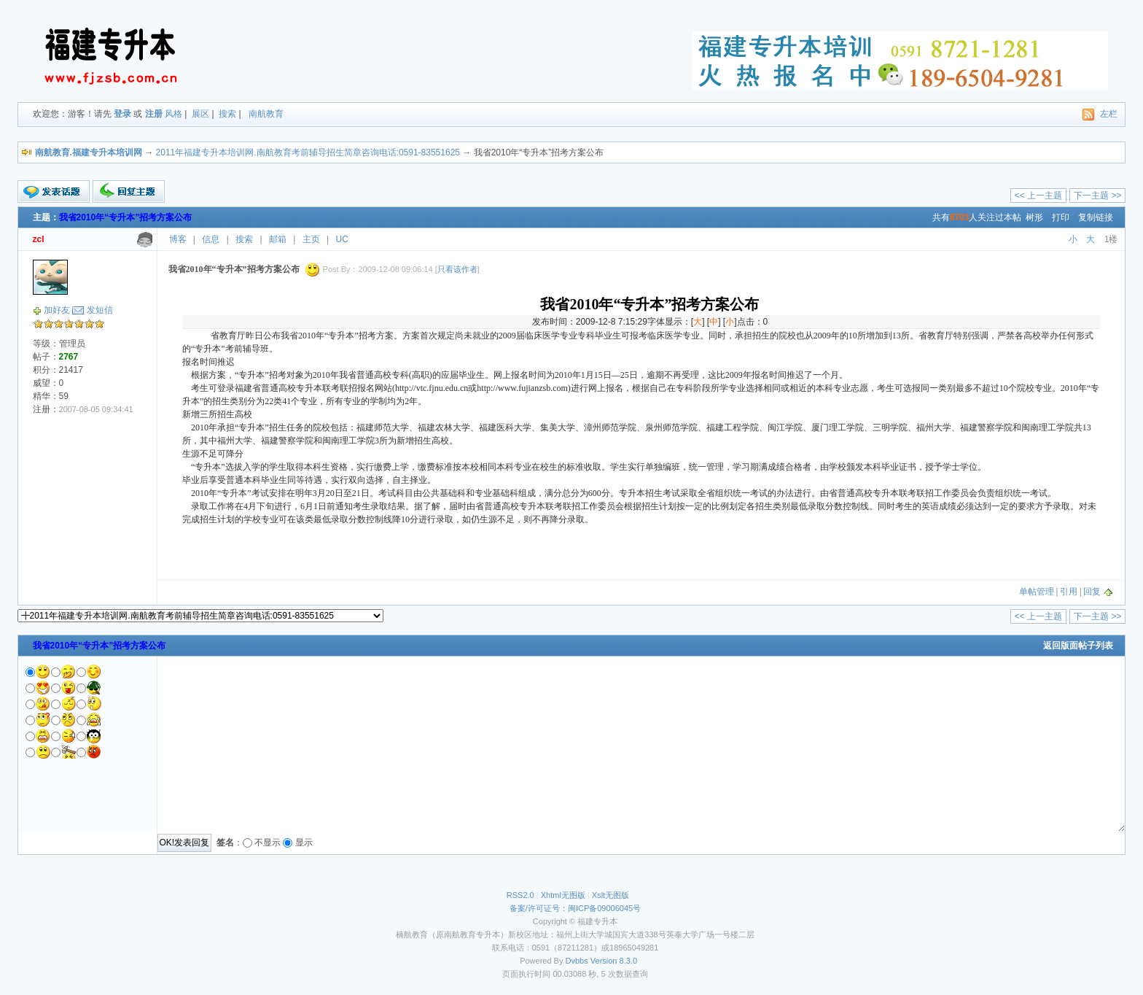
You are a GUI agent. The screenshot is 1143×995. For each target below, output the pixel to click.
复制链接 (1095, 217)
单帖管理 (1036, 591)
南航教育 (266, 114)
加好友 (57, 310)
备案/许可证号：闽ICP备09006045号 (575, 908)
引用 (1068, 591)
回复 (1092, 591)
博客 (178, 239)
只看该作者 (457, 269)
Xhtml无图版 (563, 895)
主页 (311, 239)
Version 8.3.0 (613, 960)
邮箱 (277, 239)
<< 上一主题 (1038, 195)
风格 (173, 114)
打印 (1060, 217)
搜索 (227, 114)
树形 (1034, 217)
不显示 (267, 842)
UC (342, 239)
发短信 (100, 310)
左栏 (1108, 114)
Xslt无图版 (610, 895)
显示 (304, 842)
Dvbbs (577, 960)
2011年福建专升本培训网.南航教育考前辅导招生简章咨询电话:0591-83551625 (308, 152)
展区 (200, 114)
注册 (154, 114)
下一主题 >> (1097, 195)
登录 (122, 114)
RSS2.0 (520, 895)
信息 (210, 239)
